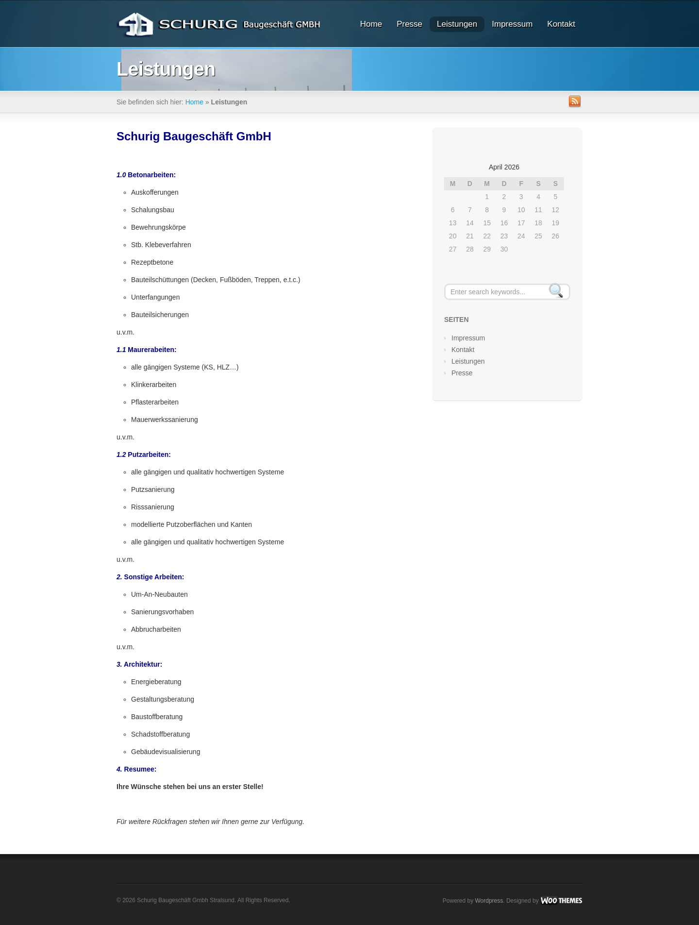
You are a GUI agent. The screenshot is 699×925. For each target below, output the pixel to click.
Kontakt (561, 24)
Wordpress (489, 900)
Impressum (512, 24)
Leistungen (457, 24)
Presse (409, 24)
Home (371, 24)
